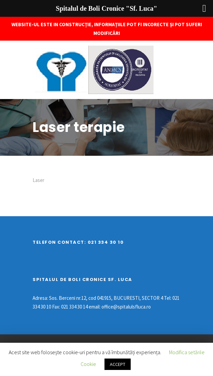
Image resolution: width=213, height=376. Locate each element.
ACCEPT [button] (117, 364)
